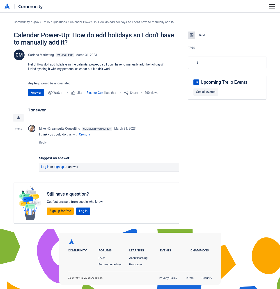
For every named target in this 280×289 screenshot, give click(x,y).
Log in (45, 167)
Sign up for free (60, 211)
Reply (43, 142)
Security (207, 278)
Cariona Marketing (41, 55)
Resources (135, 264)
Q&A (36, 22)
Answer (36, 92)
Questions (60, 22)
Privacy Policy (168, 278)
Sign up (59, 167)
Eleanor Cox (95, 93)
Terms (189, 278)
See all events (205, 92)
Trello (46, 22)
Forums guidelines (110, 264)
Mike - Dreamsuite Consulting (59, 129)
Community (30, 6)
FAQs (102, 258)
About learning (138, 258)
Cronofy (85, 134)
